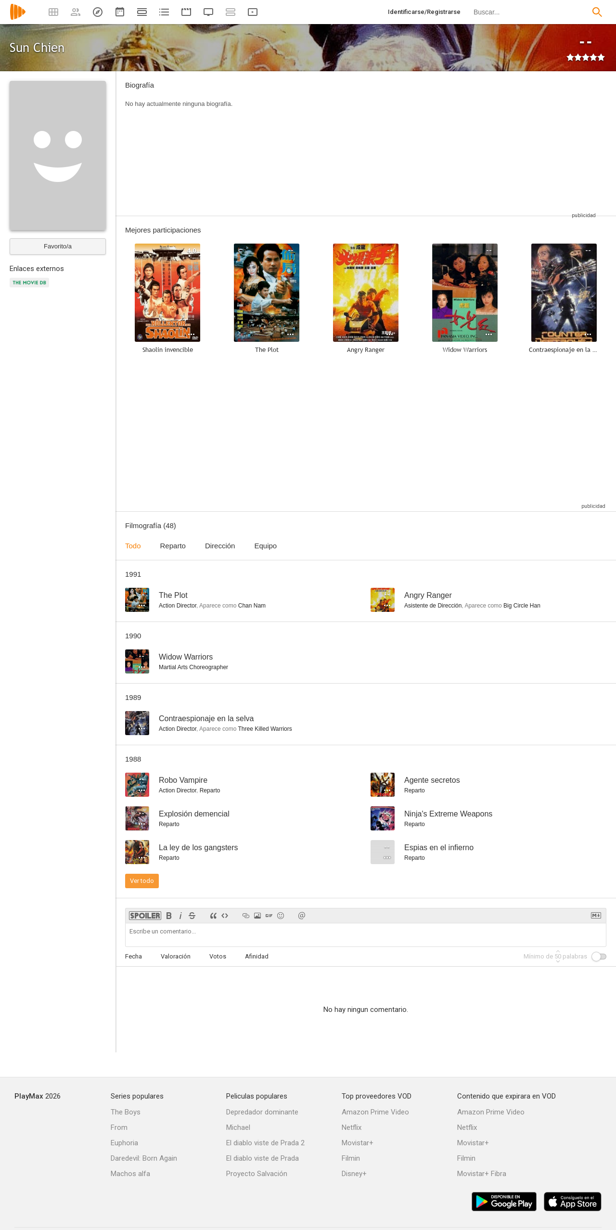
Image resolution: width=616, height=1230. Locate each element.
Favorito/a (58, 246)
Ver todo (142, 880)
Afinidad (257, 956)
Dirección (220, 546)
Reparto (173, 546)
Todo (133, 546)
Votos (217, 956)
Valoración (176, 956)
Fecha (133, 956)
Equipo (265, 546)
